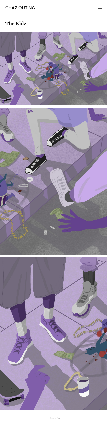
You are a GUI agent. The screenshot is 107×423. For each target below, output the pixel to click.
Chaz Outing (20, 7)
